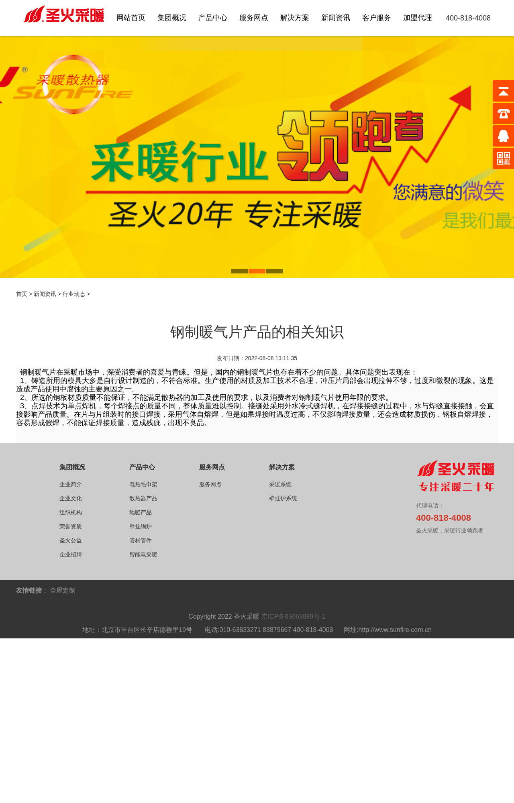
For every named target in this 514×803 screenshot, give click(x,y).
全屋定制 (62, 590)
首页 (21, 294)
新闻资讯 (45, 294)
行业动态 (74, 294)
